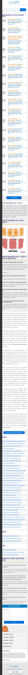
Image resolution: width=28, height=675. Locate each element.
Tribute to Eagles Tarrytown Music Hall (11, 451)
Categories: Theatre (8, 640)
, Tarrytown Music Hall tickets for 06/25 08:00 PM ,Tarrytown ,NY (15, 156)
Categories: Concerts (8, 637)
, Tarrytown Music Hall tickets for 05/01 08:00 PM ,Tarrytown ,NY (15, 22)
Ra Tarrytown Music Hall (8, 448)
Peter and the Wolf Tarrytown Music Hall (12, 538)
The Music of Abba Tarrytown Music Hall (12, 487)
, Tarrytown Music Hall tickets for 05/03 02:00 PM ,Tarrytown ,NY (15, 40)
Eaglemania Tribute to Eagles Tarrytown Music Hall (14, 478)
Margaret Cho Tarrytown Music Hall (11, 505)
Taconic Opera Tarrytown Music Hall (11, 541)
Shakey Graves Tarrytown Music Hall (11, 527)
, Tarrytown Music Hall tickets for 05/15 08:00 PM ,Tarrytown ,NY (15, 76)
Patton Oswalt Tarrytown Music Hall (11, 468)
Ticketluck (14, 2)
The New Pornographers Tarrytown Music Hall (13, 470)
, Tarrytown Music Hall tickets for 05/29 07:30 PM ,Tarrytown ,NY (15, 85)
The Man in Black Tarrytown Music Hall (12, 500)
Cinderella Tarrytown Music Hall (10, 536)
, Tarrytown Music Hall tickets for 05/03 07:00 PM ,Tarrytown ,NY (15, 50)
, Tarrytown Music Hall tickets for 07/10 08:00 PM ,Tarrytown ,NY (15, 165)
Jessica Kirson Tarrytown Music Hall (11, 446)
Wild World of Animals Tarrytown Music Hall (13, 473)
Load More (14, 197)
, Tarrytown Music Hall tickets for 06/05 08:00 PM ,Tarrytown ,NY (15, 102)
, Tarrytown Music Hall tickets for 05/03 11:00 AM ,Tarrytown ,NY (15, 30)
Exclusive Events (7, 646)
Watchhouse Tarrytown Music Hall (10, 483)
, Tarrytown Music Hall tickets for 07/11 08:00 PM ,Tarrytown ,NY (15, 174)
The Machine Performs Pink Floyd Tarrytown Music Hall (14, 453)
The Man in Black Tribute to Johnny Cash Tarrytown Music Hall (14, 519)
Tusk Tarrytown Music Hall (8, 495)
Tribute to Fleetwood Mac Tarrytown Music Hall (14, 441)
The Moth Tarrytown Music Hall (10, 554)
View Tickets (25, 22)
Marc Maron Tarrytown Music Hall (10, 514)
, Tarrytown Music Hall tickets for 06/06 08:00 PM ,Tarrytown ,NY (15, 112)
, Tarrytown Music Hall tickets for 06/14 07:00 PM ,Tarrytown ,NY (15, 139)
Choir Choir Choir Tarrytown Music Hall (12, 502)
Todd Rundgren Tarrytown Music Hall (11, 460)
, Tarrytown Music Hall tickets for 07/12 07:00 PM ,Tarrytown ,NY (15, 182)
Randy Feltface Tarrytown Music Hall (11, 497)
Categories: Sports (8, 634)
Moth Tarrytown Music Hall (8, 549)
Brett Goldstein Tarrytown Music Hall (11, 475)
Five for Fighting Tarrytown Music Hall (11, 456)
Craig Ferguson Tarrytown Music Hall (11, 490)
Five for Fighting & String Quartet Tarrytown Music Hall (14, 485)
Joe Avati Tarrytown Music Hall (10, 510)
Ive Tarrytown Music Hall (8, 463)
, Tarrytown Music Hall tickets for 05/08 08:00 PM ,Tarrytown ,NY (15, 58)
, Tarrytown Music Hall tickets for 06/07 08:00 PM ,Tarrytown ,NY (15, 122)
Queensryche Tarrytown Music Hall (11, 458)
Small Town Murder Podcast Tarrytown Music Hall (14, 552)
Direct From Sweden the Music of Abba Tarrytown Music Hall (14, 443)
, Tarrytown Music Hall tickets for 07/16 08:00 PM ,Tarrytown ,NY (15, 191)
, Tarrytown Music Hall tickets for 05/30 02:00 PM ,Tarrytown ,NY (15, 93)
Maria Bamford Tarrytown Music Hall (11, 492)
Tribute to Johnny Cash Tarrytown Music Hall (13, 517)
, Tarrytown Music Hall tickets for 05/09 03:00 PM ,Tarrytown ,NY (15, 67)
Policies (20, 669)
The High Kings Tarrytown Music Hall (11, 522)
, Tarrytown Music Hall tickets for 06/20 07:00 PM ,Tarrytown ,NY (15, 148)
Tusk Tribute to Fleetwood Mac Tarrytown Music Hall (14, 507)
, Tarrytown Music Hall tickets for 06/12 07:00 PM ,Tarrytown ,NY (15, 131)
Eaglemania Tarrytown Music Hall (10, 465)
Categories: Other (7, 643)
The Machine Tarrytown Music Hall (10, 512)
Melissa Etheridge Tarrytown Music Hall (12, 480)
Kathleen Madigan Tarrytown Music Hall (12, 524)
